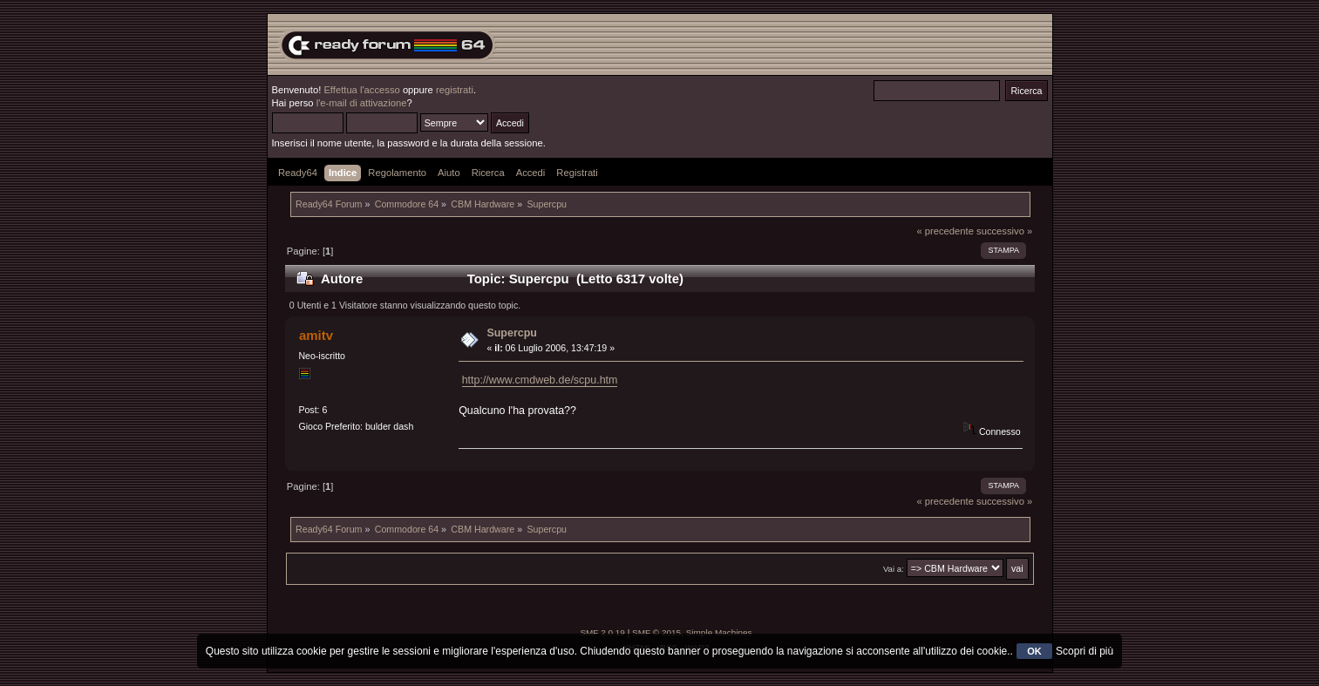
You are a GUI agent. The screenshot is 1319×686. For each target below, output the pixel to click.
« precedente (945, 231)
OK (1034, 651)
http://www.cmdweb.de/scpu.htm (540, 380)
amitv (316, 335)
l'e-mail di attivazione (361, 103)
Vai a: (893, 569)
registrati (454, 90)
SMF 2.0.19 (602, 632)
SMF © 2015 (656, 632)
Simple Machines (719, 632)
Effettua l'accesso (361, 90)
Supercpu (511, 333)
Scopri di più (1084, 651)
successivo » (1004, 231)
